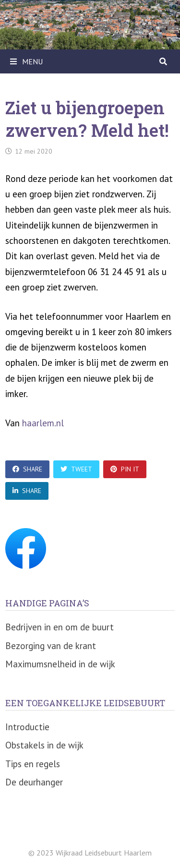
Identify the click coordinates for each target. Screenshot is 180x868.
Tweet (76, 469)
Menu (26, 61)
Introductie (27, 727)
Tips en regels (32, 764)
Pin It (124, 469)
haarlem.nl (43, 423)
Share (27, 469)
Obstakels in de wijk (44, 745)
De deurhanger (34, 782)
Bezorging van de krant (50, 645)
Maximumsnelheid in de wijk (60, 664)
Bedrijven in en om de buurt (59, 627)
